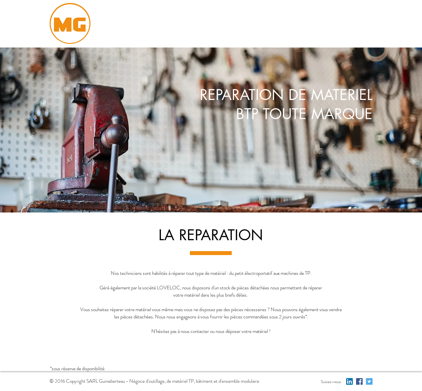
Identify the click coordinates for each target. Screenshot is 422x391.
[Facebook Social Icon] (359, 381)
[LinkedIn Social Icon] (349, 381)
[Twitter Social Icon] (369, 381)
